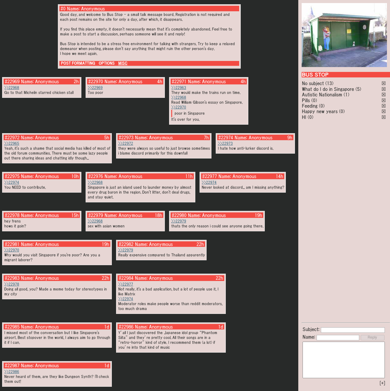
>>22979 (178, 221)
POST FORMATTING (78, 63)
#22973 (126, 137)
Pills (306, 100)
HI (304, 117)
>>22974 (11, 182)
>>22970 (178, 107)
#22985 (12, 326)
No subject (313, 83)
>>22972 (125, 143)
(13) (329, 83)
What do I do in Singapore (328, 89)
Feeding (309, 105)
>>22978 (11, 284)
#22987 (12, 365)
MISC (122, 63)
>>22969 (95, 88)
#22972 (12, 137)
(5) (358, 89)
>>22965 (11, 143)
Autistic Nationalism (322, 94)
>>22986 (11, 372)
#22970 (95, 81)
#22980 (179, 215)
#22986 (126, 326)
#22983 (12, 277)
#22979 (95, 215)
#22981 (12, 244)
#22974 (225, 137)
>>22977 (125, 284)
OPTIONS (107, 63)
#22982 (126, 244)
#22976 (95, 176)
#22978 (12, 215)
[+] (382, 383)
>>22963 (178, 88)
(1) (346, 94)
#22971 (179, 81)
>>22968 (11, 88)
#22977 (209, 176)
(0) (314, 100)
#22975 (12, 176)
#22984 (126, 277)
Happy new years (320, 111)
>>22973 (225, 143)
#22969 (12, 81)
